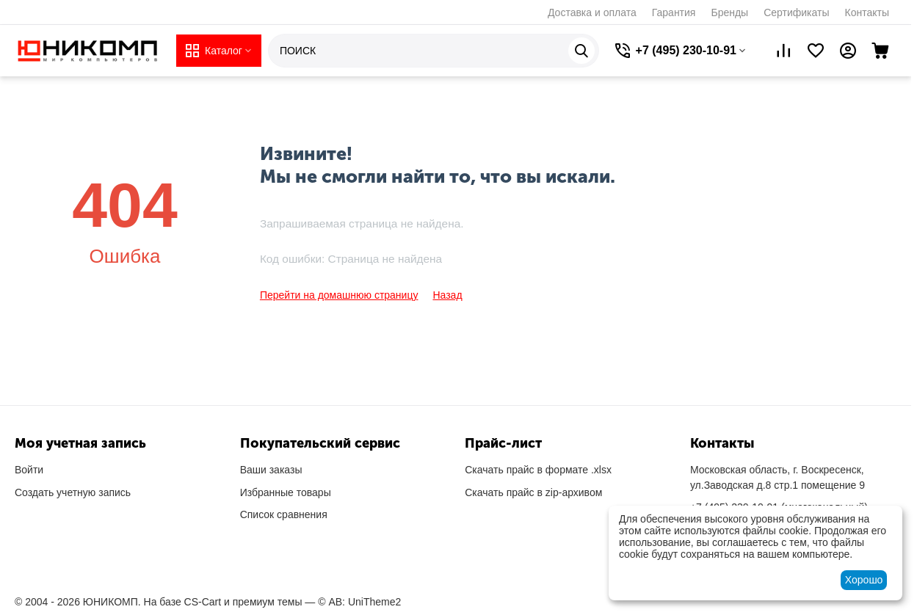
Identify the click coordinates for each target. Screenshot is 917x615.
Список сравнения (283, 514)
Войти (29, 470)
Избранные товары (285, 492)
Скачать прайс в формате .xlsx (538, 470)
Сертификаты (796, 12)
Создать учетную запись (73, 492)
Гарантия (674, 12)
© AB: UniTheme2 (359, 602)
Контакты (867, 12)
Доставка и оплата (592, 12)
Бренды (729, 12)
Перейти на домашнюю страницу (339, 295)
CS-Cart (203, 602)
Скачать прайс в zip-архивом (533, 492)
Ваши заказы (271, 470)
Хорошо (864, 580)
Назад (447, 295)
